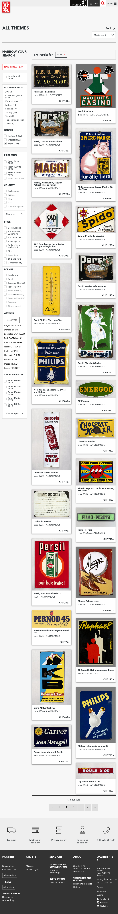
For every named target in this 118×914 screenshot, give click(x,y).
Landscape (11, 275)
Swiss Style (11, 254)
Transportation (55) (14, 119)
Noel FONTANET (12, 346)
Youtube (104, 905)
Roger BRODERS (12, 325)
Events (100, 894)
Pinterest (104, 902)
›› (95, 807)
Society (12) (11, 112)
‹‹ (52, 807)
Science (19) (11, 108)
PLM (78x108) (12, 286)
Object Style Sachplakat (12, 246)
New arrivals (8, 866)
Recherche (103, 3)
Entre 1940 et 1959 (12, 393)
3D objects (31, 866)
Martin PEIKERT (11, 363)
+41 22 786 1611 (105, 882)
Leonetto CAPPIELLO (14, 333)
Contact (100, 887)
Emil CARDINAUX (13, 338)
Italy (8, 198)
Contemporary (13, 262)
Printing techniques (82, 883)
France (9, 194)
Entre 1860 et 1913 (12, 381)
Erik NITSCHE (10, 359)
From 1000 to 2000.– (12, 167)
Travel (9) (9, 123)
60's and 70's (12, 258)
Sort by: (111, 28)
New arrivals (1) (13, 67)
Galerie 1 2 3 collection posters (81, 867)
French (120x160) (14, 298)
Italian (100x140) (14, 294)
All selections (9, 875)
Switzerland (11, 190)
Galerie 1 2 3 (79, 871)
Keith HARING (11, 351)
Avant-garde (12, 241)
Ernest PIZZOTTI (12, 368)
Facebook (104, 899)
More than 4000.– (14, 178)
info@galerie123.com (107, 879)
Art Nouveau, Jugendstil (12, 232)
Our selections (9, 869)
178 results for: (43, 54)
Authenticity (8, 900)
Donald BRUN (11, 329)
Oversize (10, 302)
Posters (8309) (13, 135)
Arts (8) (8, 91)
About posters (11, 893)
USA (8, 202)
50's (8, 250)
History (76, 887)
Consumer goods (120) (13, 96)
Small (8, 278)
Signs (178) (11, 143)
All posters (8, 887)
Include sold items (12, 77)
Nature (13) (10, 105)
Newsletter (102, 891)
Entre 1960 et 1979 (12, 399)
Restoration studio (58, 882)
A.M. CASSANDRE (13, 342)
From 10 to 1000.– (11, 161)
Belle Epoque (12, 227)
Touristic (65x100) (14, 282)
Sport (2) (9, 116)
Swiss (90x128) (13, 290)
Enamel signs (32, 869)
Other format (12, 305)
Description (7, 897)
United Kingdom (14, 206)
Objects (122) (12, 139)
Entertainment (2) (13, 101)
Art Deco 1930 (13, 237)
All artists (12, 320)
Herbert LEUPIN (12, 355)
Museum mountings (54, 871)
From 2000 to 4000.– (12, 173)
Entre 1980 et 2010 (12, 405)
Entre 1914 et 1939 (12, 387)
